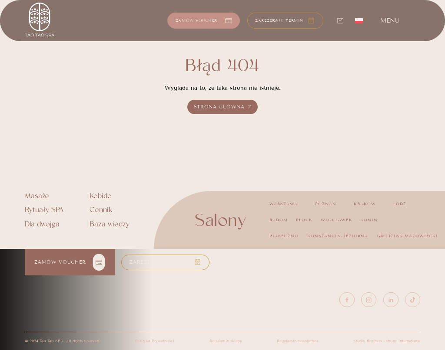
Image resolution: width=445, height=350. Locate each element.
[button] (285, 21)
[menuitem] (359, 20)
